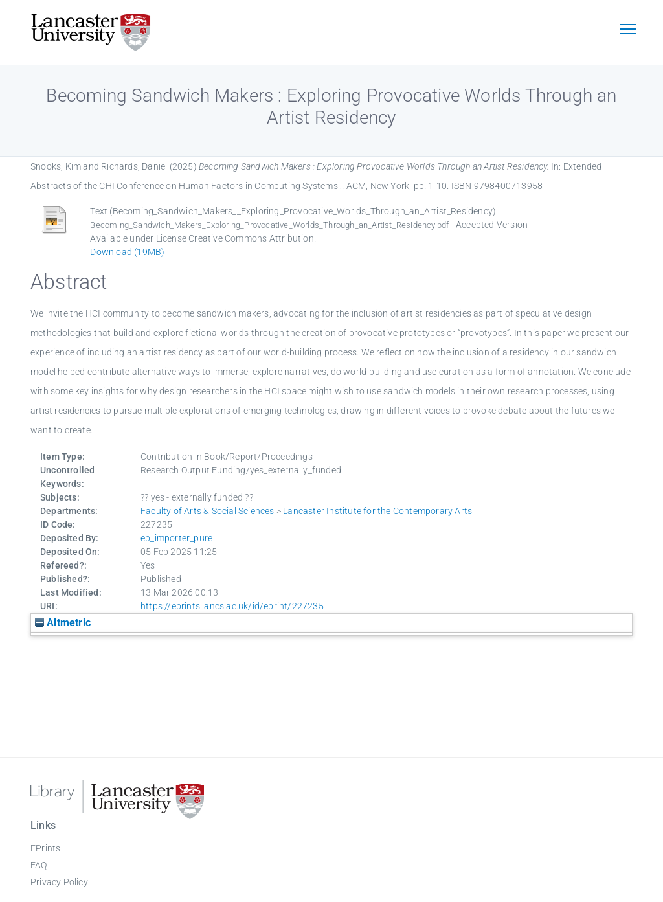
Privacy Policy (59, 882)
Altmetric (63, 622)
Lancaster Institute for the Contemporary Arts (377, 511)
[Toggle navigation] (628, 30)
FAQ (38, 865)
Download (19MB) (127, 252)
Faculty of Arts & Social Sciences (207, 511)
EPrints (45, 848)
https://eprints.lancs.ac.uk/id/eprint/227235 (232, 606)
